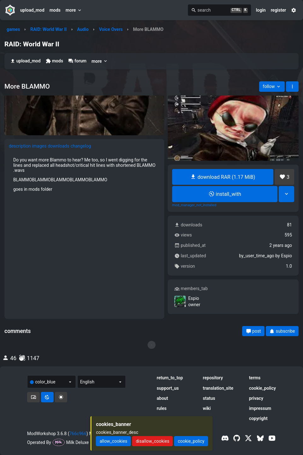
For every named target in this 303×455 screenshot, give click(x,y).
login (261, 10)
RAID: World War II (48, 29)
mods (55, 10)
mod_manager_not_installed (194, 205)
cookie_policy (262, 388)
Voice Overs (111, 29)
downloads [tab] (58, 146)
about (162, 398)
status (209, 398)
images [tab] (39, 146)
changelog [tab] (81, 146)
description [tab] (20, 146)
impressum (260, 408)
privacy (256, 398)
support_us (168, 388)
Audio (83, 29)
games (13, 29)
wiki (207, 408)
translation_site (218, 388)
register (278, 10)
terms (255, 377)
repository (213, 377)
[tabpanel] (84, 174)
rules (161, 408)
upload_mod (32, 10)
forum (77, 61)
